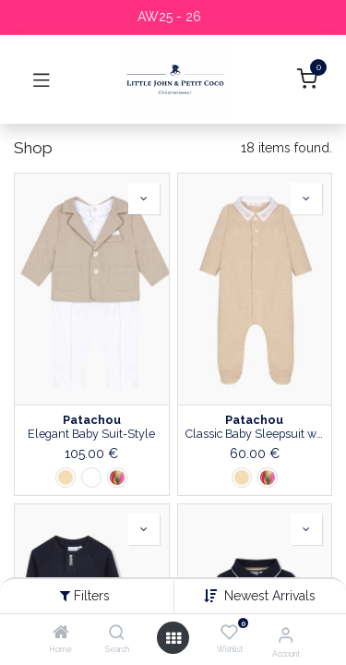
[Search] (116, 633)
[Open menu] (173, 638)
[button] (270, 596)
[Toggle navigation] (41, 79)
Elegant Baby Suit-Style (91, 434)
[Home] (61, 633)
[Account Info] (285, 634)
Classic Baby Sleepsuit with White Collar (255, 434)
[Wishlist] (229, 633)
